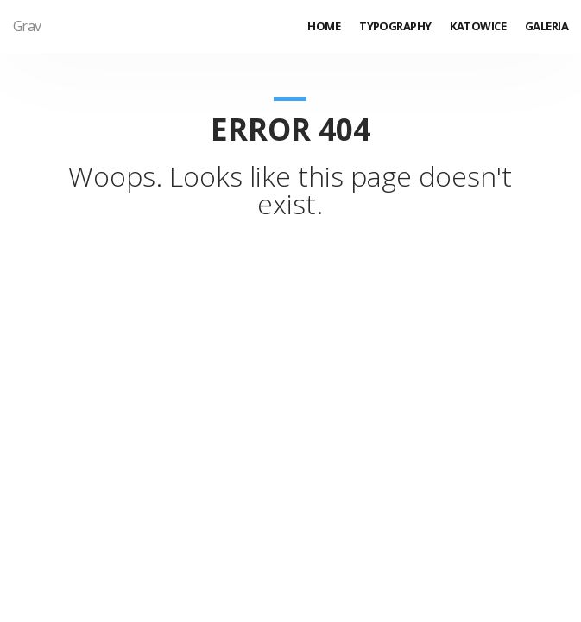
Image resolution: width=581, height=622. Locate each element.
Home (323, 26)
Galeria (546, 26)
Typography (395, 26)
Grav (27, 25)
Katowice (478, 26)
